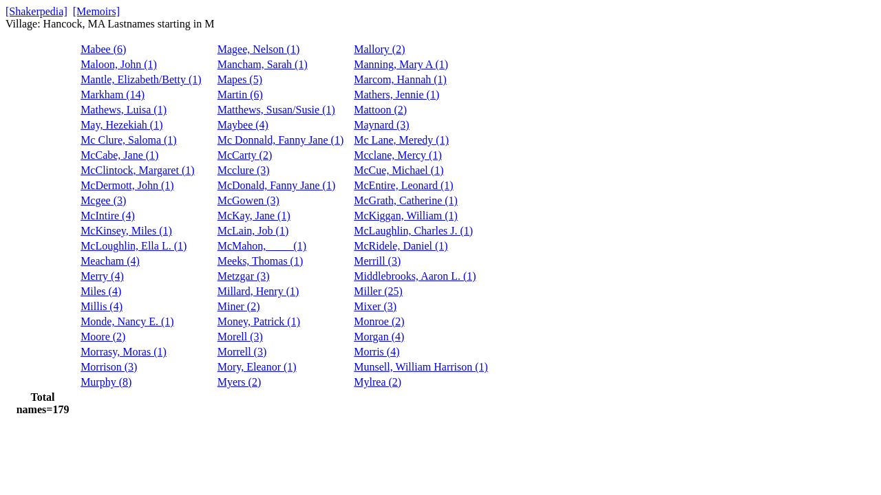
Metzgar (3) (243, 276)
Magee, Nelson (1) (258, 49)
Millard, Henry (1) (258, 291)
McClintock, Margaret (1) (137, 170)
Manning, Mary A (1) (401, 64)
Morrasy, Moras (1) (124, 352)
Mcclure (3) (243, 170)
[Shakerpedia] (36, 11)
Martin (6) (240, 94)
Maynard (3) (381, 125)
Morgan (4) (379, 336)
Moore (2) (103, 336)
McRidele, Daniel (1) (400, 246)
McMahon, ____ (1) (261, 246)
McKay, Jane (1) (253, 215)
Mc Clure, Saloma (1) (129, 140)
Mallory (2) (379, 49)
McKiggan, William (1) (406, 215)
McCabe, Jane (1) (119, 155)
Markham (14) (113, 94)
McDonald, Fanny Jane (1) (276, 185)
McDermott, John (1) (127, 185)
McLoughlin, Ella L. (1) (134, 246)
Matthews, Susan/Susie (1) (276, 110)
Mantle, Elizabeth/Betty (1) (141, 79)
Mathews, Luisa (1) (124, 110)
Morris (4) (376, 352)
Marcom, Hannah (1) (400, 79)
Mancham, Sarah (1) (262, 64)
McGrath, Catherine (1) (406, 200)
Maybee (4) (242, 125)
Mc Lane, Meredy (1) (401, 140)
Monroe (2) (379, 321)
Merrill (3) (377, 261)
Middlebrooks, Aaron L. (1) (415, 276)
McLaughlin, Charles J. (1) (413, 230)
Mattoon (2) (380, 110)
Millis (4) (102, 306)
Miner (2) (238, 306)
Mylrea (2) (377, 382)
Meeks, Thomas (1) (260, 261)
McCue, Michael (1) (398, 170)
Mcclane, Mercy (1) (398, 155)
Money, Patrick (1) (258, 321)
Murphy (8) (106, 382)
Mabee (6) (103, 49)
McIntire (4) (108, 215)
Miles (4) (101, 291)
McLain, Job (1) (253, 230)
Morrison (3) (109, 367)
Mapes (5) (239, 79)
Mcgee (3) (103, 200)
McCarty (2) (245, 155)
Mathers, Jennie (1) (396, 94)
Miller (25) (378, 291)
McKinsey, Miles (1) (126, 230)
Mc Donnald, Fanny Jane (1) (280, 140)
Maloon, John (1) (119, 64)
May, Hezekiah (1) (121, 125)
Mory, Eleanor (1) (257, 367)
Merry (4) (102, 276)
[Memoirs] (96, 11)
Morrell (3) (242, 352)
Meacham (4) (110, 261)
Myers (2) (239, 382)
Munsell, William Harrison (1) (421, 367)
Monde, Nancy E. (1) (127, 321)
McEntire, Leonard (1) (403, 185)
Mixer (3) (375, 306)
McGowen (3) (248, 200)
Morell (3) (240, 336)
